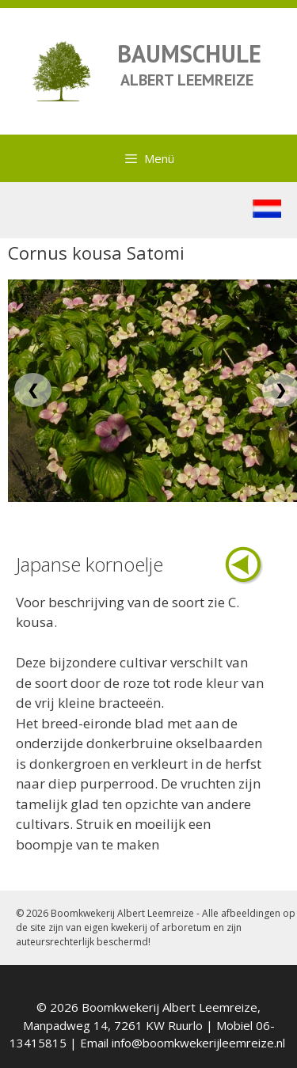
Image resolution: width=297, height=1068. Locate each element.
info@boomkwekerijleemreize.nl (198, 1043)
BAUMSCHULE (189, 53)
